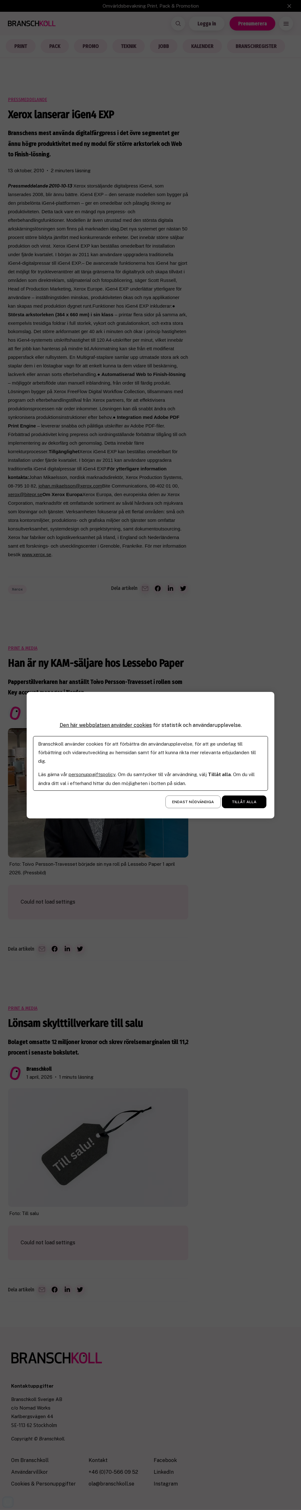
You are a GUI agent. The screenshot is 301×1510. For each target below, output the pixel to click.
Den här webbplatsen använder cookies (105, 725)
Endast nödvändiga (193, 802)
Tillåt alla (244, 802)
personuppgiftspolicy (92, 774)
